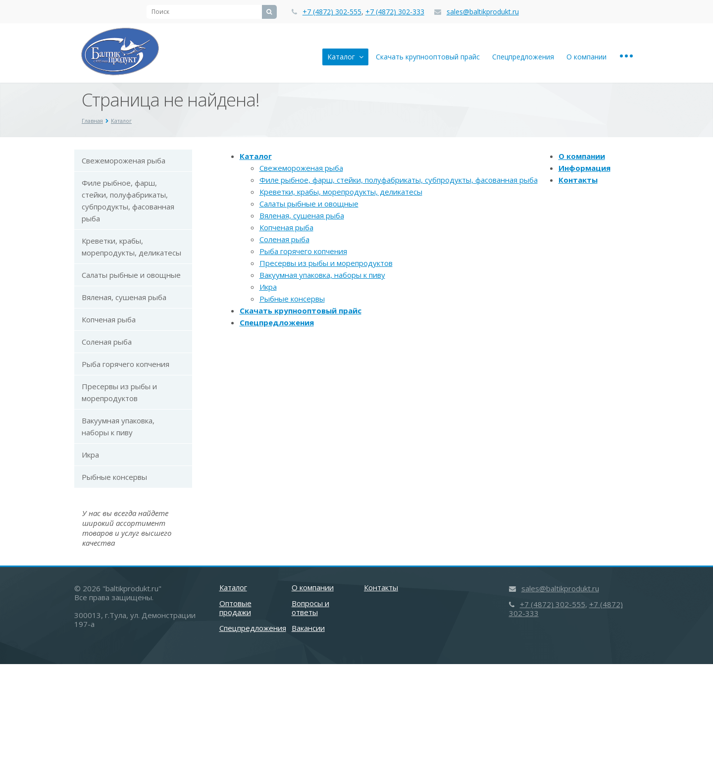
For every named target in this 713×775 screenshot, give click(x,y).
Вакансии (308, 628)
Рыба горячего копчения (125, 364)
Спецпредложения (523, 56)
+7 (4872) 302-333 (394, 11)
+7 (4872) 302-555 (332, 11)
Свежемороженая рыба (123, 160)
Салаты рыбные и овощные (131, 275)
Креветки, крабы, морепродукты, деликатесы (131, 247)
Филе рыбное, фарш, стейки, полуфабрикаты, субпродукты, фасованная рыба (128, 200)
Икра (90, 455)
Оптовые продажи (235, 607)
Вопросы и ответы (310, 607)
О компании (586, 56)
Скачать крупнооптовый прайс (428, 56)
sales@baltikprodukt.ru (483, 11)
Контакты (578, 180)
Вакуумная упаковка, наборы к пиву (118, 426)
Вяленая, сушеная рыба (124, 297)
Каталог (345, 56)
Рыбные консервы (114, 477)
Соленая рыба (107, 342)
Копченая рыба (109, 319)
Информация (585, 168)
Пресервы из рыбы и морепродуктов (119, 392)
